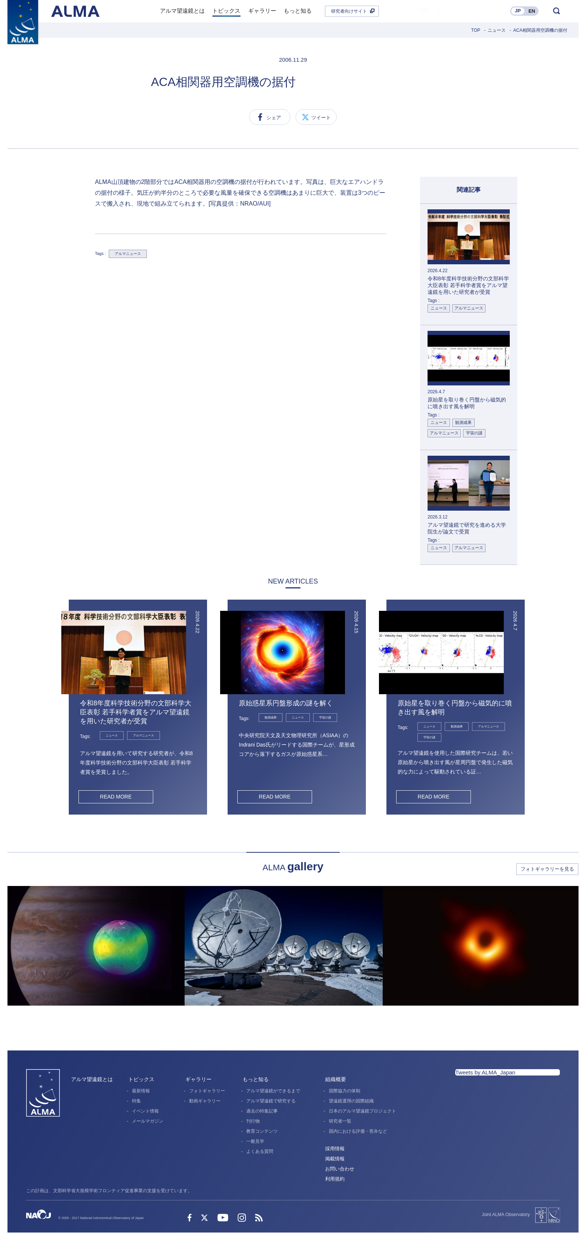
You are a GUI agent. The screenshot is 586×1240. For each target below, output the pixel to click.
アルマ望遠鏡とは (92, 1079)
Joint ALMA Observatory (506, 1214)
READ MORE (116, 797)
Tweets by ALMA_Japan (485, 1072)
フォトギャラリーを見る (547, 869)
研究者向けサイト (349, 11)
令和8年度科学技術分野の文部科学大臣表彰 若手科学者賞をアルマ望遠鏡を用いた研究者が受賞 (135, 712)
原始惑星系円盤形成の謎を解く (286, 703)
